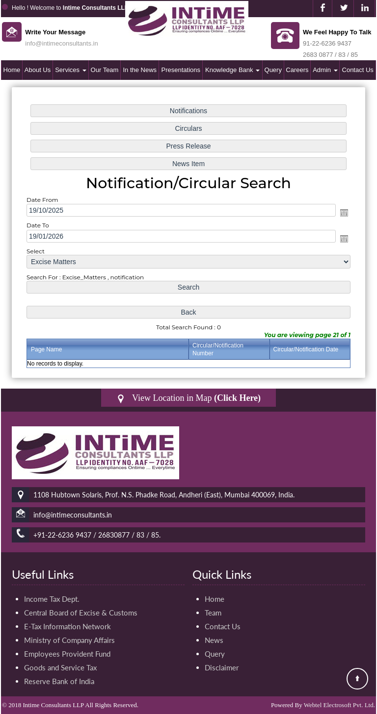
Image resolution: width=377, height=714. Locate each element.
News (214, 640)
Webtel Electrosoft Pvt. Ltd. (339, 705)
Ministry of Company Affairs (69, 640)
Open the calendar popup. (344, 212)
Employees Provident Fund (67, 653)
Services (70, 70)
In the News (140, 70)
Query (273, 70)
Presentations (181, 70)
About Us (38, 70)
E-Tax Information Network (67, 626)
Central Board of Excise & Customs (80, 612)
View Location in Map (188, 398)
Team (213, 612)
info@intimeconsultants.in (61, 43)
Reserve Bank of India (59, 681)
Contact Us (358, 70)
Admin (325, 70)
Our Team (105, 70)
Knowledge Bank (232, 70)
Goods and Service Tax (60, 667)
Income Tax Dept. (52, 598)
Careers (297, 70)
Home (12, 70)
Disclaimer (222, 667)
